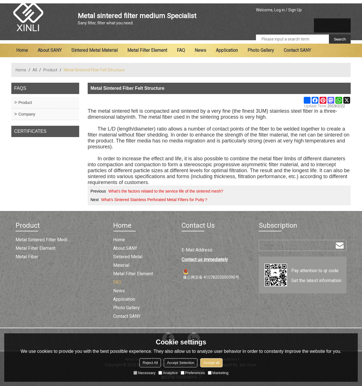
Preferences (193, 373)
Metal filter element (147, 50)
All (35, 70)
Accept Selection (180, 363)
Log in (279, 10)
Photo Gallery (260, 50)
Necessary (144, 373)
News (200, 50)
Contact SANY (297, 50)
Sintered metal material (94, 50)
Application (227, 50)
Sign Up (295, 10)
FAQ (181, 50)
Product (50, 70)
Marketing (218, 373)
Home (22, 50)
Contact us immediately (205, 259)
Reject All (150, 363)
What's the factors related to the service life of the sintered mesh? (165, 191)
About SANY (50, 50)
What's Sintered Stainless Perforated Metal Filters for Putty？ (154, 199)
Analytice (168, 373)
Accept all (211, 363)
